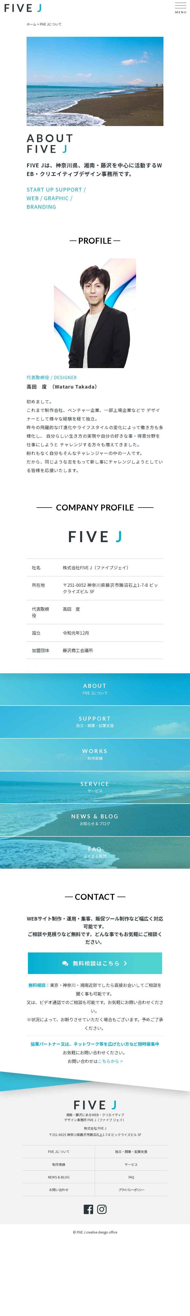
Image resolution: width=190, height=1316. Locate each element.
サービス (95, 829)
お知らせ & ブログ (95, 861)
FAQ (131, 1219)
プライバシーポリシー (131, 1231)
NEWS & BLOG (59, 1219)
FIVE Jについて (95, 731)
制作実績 (95, 796)
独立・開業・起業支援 (95, 763)
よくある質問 (95, 894)
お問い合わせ (58, 1231)
